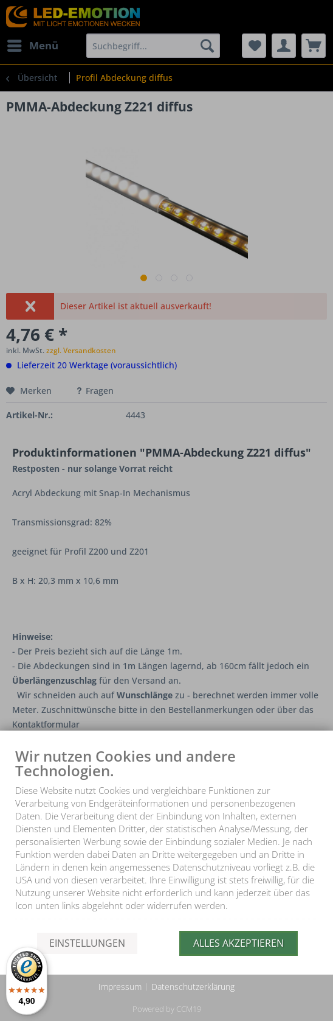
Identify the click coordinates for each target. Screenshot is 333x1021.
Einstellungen (87, 943)
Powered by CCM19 (166, 1008)
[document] (166, 839)
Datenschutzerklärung (193, 986)
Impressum (120, 986)
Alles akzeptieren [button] (238, 943)
